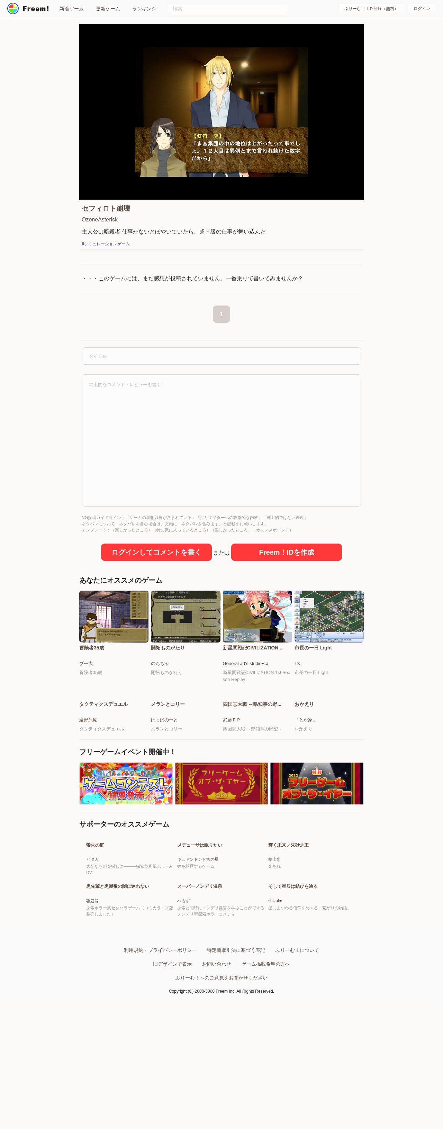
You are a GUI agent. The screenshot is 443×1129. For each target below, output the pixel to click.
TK (297, 663)
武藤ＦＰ (232, 719)
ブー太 (86, 663)
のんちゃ (160, 663)
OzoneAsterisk (100, 219)
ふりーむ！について (297, 1032)
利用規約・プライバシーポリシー (160, 1032)
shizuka (275, 983)
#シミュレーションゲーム (106, 244)
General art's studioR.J (246, 663)
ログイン (422, 8)
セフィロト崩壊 (106, 208)
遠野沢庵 (88, 719)
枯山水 (274, 900)
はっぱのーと (164, 719)
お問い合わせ (216, 1046)
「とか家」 (306, 719)
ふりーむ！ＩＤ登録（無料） (371, 8)
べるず (183, 983)
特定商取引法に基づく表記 (236, 1032)
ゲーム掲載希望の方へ (266, 1046)
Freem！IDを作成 (286, 552)
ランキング (144, 8)
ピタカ (92, 900)
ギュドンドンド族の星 (198, 900)
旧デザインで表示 (172, 1046)
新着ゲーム (72, 8)
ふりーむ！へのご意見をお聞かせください (221, 1060)
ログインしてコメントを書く (156, 552)
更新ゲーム (108, 8)
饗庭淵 (92, 983)
